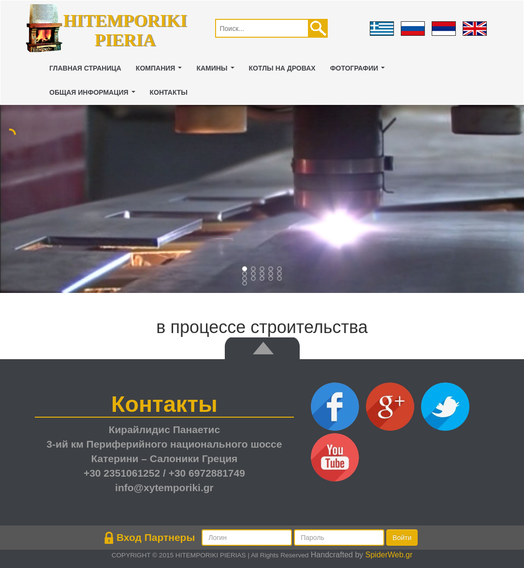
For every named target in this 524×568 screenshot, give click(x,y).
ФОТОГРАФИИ (359, 70)
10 (245, 279)
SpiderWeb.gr (389, 555)
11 (254, 279)
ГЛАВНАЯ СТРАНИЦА (85, 68)
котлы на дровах (282, 68)
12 (263, 279)
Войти (402, 537)
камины (217, 70)
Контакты (169, 92)
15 (245, 284)
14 (280, 279)
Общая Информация (94, 95)
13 (271, 279)
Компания (161, 70)
